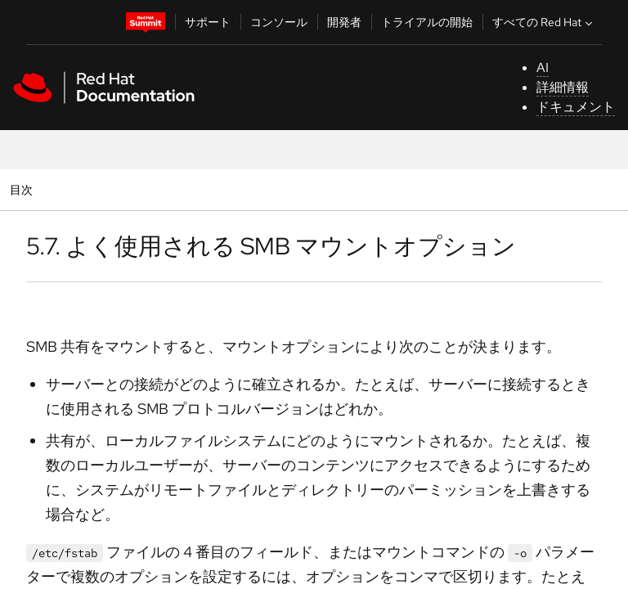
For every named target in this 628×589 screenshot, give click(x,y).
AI (542, 67)
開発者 (344, 22)
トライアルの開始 (427, 22)
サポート (208, 22)
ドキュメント (575, 106)
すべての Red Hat (544, 22)
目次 (23, 189)
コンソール (278, 22)
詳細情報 (562, 87)
